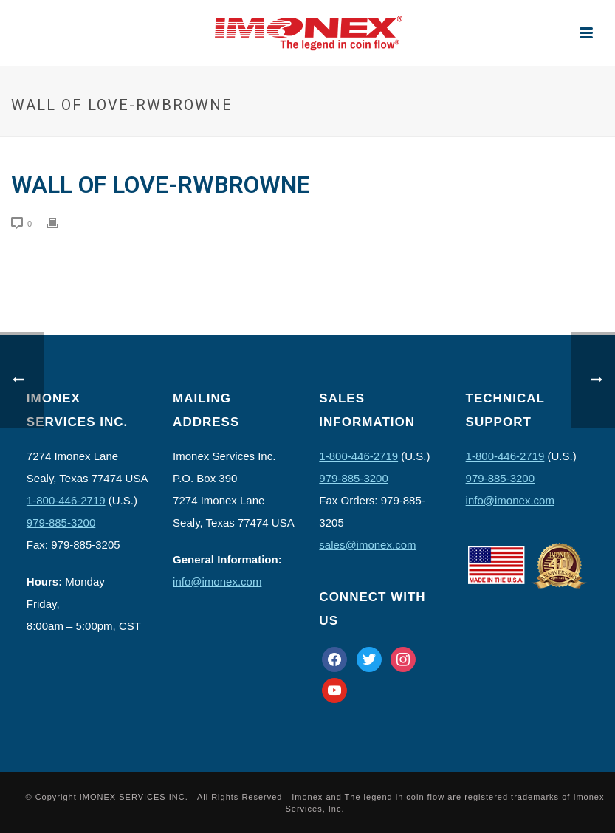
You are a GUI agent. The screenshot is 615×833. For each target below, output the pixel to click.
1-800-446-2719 (66, 500)
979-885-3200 (61, 522)
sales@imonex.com (367, 544)
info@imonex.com (217, 581)
